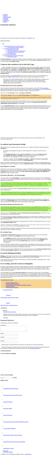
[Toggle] (3, 43)
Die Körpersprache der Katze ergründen (15, 47)
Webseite (2, 341)
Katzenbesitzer (45, 88)
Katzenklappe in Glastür (8, 449)
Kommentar (3, 325)
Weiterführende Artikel (12, 56)
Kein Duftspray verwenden (13, 49)
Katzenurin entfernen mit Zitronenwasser (16, 52)
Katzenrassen (6, 20)
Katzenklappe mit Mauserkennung (10, 389)
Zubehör (5, 21)
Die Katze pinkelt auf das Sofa (12, 283)
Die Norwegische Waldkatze (9, 429)
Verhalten (5, 15)
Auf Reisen (5, 19)
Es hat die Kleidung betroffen (10, 54)
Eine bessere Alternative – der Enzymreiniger (16, 50)
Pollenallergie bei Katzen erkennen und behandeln (14, 442)
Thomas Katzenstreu (7, 416)
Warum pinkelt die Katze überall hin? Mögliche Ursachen (18, 285)
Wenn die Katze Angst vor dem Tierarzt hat (12, 436)
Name (2, 334)
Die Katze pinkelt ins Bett (11, 282)
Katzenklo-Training (10, 286)
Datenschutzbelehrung (35, 349)
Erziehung (5, 14)
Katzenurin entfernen (7, 289)
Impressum (5, 451)
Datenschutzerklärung (8, 453)
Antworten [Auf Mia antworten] (5, 317)
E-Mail (2, 338)
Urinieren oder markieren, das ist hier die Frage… (14, 46)
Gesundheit (5, 18)
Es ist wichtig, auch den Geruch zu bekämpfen (13, 55)
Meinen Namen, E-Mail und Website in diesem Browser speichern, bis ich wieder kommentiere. (23, 345)
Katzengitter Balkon (7, 409)
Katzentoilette (38, 89)
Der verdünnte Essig (12, 53)
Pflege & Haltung (7, 17)
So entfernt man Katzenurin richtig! (11, 48)
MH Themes (28, 455)
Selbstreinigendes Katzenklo (12, 287)
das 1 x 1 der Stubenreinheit (13, 75)
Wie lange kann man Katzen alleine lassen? (12, 396)
